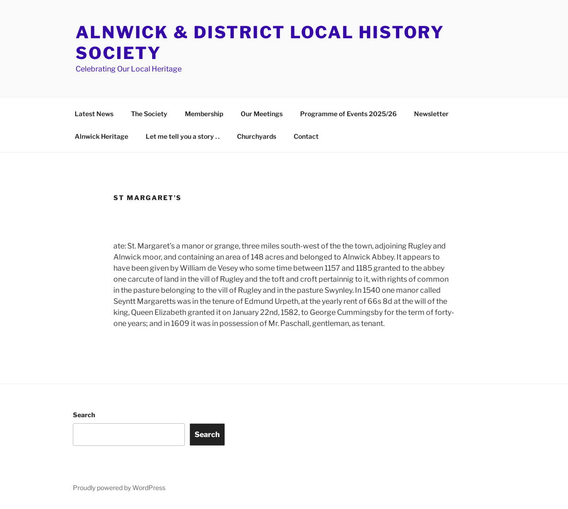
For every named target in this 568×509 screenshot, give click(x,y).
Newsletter (431, 114)
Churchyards (256, 136)
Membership (204, 114)
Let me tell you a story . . (182, 136)
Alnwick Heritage (101, 136)
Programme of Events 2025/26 (348, 114)
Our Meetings (262, 114)
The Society (149, 114)
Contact (306, 136)
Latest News (94, 114)
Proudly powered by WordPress (119, 487)
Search (84, 415)
